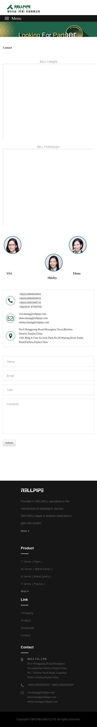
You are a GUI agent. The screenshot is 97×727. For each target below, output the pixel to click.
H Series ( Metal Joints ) (36, 576)
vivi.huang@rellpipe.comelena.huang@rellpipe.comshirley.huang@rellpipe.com (42, 697)
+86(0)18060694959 (62, 684)
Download (27, 628)
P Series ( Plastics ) (33, 584)
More (25, 530)
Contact (26, 635)
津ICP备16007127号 (44, 719)
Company (27, 613)
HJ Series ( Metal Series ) (37, 569)
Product (26, 620)
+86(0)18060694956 (38, 684)
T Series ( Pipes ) (31, 561)
